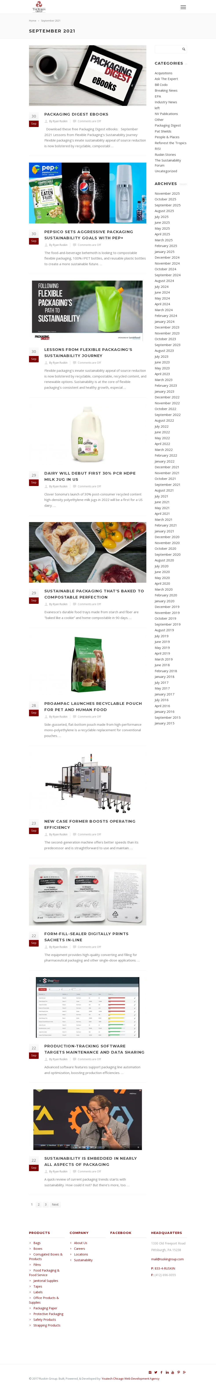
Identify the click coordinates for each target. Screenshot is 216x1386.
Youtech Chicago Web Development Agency (131, 1379)
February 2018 (166, 671)
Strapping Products (46, 1325)
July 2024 (162, 286)
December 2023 (167, 327)
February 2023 (166, 385)
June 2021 (162, 502)
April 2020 (162, 583)
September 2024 (168, 275)
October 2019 (165, 618)
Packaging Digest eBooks (76, 114)
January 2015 (164, 723)
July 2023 (162, 356)
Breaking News (166, 90)
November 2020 (167, 543)
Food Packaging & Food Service (44, 1272)
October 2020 (165, 548)
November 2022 (167, 403)
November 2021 (167, 473)
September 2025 (168, 205)
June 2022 (162, 432)
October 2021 (165, 478)
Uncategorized (166, 171)
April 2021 (162, 513)
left (157, 108)
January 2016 (164, 711)
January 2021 (164, 531)
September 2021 (168, 484)
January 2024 (164, 321)
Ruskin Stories (165, 154)
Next (55, 1204)
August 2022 (164, 420)
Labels (38, 1292)
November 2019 (167, 612)
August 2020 (164, 560)
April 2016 (162, 706)
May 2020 (162, 577)
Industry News (166, 102)
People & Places (167, 137)
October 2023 (165, 339)
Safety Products (44, 1319)
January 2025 (164, 251)
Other (159, 119)
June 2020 (162, 572)
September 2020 (168, 554)
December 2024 (167, 257)
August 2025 (164, 211)
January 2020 (164, 601)
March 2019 (164, 659)
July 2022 (162, 426)
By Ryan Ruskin (58, 121)
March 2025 (164, 240)
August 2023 (164, 350)
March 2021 (164, 519)
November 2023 (167, 333)
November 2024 (167, 263)
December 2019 (167, 606)
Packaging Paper (45, 1308)
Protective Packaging (48, 1314)
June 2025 (162, 222)
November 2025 (167, 193)
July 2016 (162, 700)
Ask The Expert (166, 78)
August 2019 (164, 630)
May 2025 (162, 228)
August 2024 (164, 280)
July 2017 (162, 682)
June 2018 (162, 665)
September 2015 (168, 717)
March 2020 (164, 589)
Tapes (37, 1286)
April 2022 (162, 443)
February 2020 (166, 595)
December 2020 (167, 537)
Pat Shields (163, 131)
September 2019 (168, 624)
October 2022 (165, 408)
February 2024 (166, 315)
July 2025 (162, 216)
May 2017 (162, 688)
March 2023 (164, 379)
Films (37, 1265)
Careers (79, 1248)
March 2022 (164, 449)
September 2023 (168, 345)
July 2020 (162, 566)
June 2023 (162, 362)
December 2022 (167, 397)
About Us (80, 1243)
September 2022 (168, 414)
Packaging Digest (168, 125)
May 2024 (162, 298)
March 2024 (164, 310)
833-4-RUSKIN (165, 1268)
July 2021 (162, 496)
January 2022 (164, 461)
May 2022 (162, 438)
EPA (158, 96)
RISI (158, 148)
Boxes (37, 1248)
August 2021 (164, 490)
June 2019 (162, 641)
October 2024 (165, 269)
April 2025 (162, 234)
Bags (37, 1243)
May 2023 (162, 368)
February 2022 (166, 455)
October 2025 (165, 199)
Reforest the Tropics (171, 143)
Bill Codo (161, 84)
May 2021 (162, 508)
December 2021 (167, 467)
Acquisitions (163, 73)
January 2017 (164, 694)
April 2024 (162, 304)
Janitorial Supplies (45, 1281)
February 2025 (166, 245)
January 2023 (164, 391)
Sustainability (83, 1260)
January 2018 (164, 676)
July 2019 (162, 636)
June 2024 (162, 292)
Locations (81, 1254)
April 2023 (162, 374)
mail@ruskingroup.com (167, 1259)
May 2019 (162, 647)
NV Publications (166, 113)
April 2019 (162, 653)
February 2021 (166, 525)
